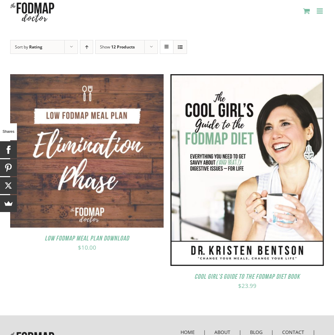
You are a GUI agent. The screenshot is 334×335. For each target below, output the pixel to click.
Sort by (28, 47)
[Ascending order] (86, 47)
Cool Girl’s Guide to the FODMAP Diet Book (247, 276)
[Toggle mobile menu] (320, 11)
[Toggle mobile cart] (306, 11)
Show (117, 47)
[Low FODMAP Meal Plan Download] (87, 80)
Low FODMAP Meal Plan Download (87, 238)
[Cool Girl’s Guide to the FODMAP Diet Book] (247, 80)
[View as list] (180, 47)
